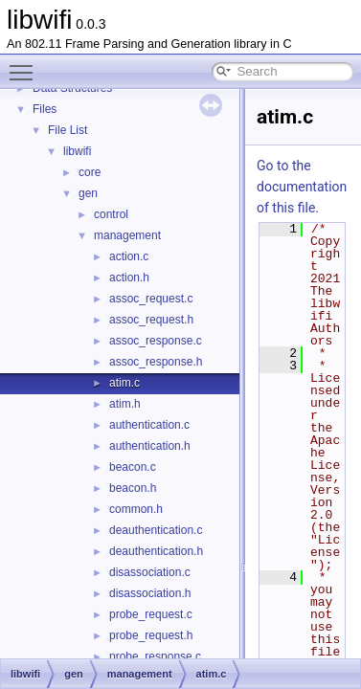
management (127, 235)
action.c (128, 256)
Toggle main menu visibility (26, 64)
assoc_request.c (150, 298)
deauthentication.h (156, 551)
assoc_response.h (155, 361)
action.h (129, 277)
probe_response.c (155, 656)
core (90, 172)
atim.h (125, 404)
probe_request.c (150, 614)
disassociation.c (150, 572)
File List (67, 130)
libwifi (77, 151)
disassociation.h (150, 593)
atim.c (124, 382)
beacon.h (132, 488)
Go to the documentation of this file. (302, 186)
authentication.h (150, 446)
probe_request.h (150, 635)
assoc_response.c (155, 340)
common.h (136, 509)
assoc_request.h (151, 319)
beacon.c (132, 467)
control (111, 214)
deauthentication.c (155, 530)
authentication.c (149, 425)
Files (44, 109)
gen (88, 193)
